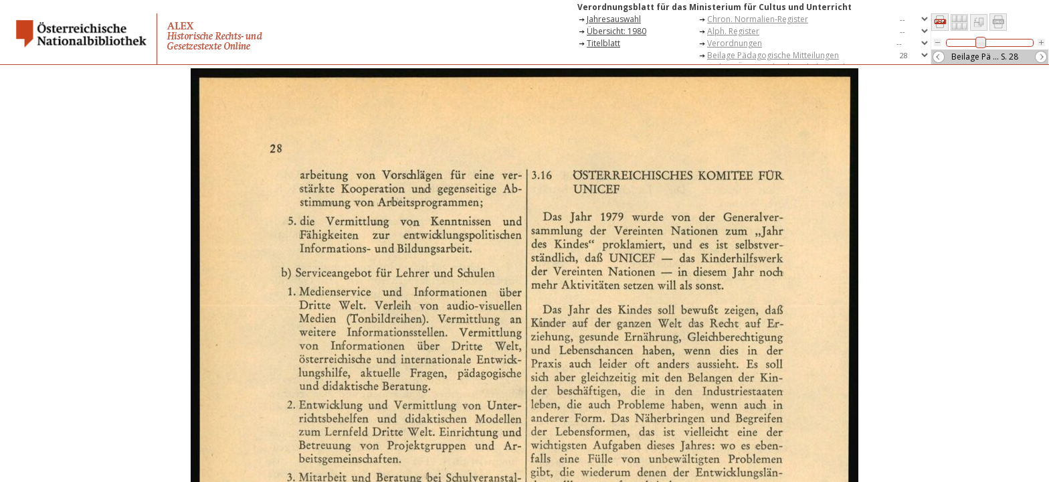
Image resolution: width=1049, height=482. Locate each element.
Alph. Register (733, 31)
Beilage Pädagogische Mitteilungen (773, 55)
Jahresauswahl (614, 19)
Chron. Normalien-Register (757, 19)
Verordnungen (734, 43)
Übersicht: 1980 (616, 31)
